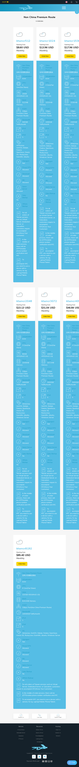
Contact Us (58, 732)
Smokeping (39, 742)
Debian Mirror (39, 730)
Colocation (21, 736)
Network (58, 736)
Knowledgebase (39, 736)
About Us (58, 730)
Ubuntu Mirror (39, 732)
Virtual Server (20, 730)
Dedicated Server (21, 732)
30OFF (5, 2)
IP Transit (21, 739)
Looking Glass (39, 739)
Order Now (21, 56)
